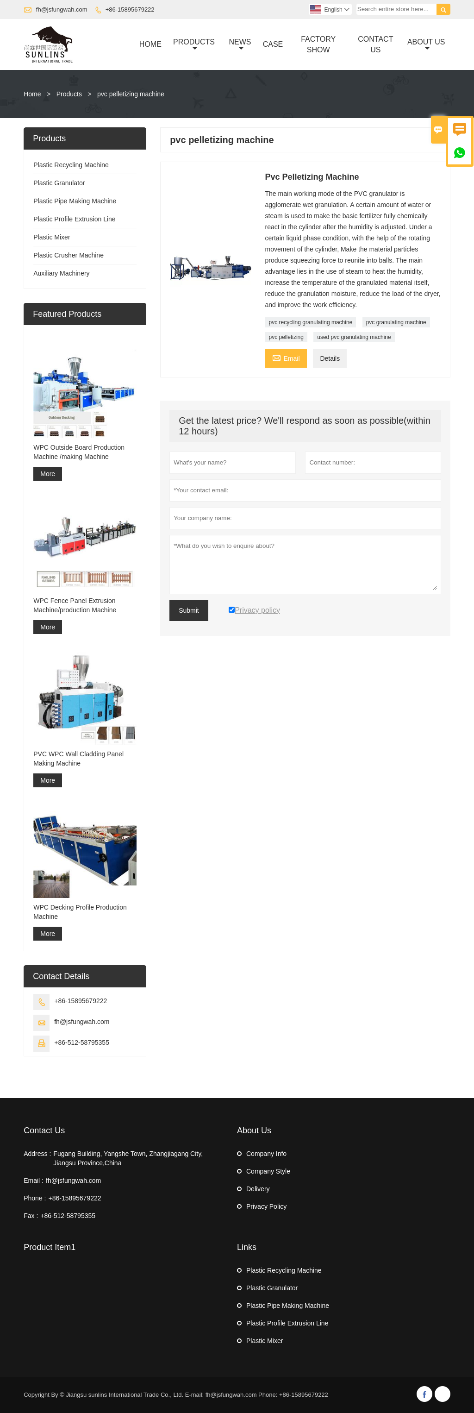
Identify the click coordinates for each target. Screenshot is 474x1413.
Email (286, 357)
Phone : (35, 1198)
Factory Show (318, 44)
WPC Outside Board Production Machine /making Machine (79, 452)
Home (150, 44)
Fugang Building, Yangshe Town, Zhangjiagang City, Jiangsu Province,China (128, 1158)
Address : (37, 1153)
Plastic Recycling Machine (71, 165)
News (240, 45)
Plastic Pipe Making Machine (74, 201)
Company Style (268, 1171)
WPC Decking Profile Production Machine (80, 912)
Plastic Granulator (59, 183)
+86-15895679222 (130, 9)
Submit (189, 610)
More (47, 473)
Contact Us (375, 44)
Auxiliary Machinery (61, 273)
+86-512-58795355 (81, 1042)
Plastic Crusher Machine (68, 255)
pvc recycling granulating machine (311, 322)
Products (194, 45)
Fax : (31, 1215)
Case (273, 44)
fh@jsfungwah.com (61, 9)
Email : (34, 1180)
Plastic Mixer (51, 237)
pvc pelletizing (286, 337)
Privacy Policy (266, 1206)
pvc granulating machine (396, 322)
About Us (426, 45)
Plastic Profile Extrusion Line (74, 219)
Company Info (266, 1153)
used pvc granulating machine (354, 337)
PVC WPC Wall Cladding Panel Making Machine (78, 758)
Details (330, 358)
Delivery (258, 1189)
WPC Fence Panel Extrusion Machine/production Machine (74, 605)
